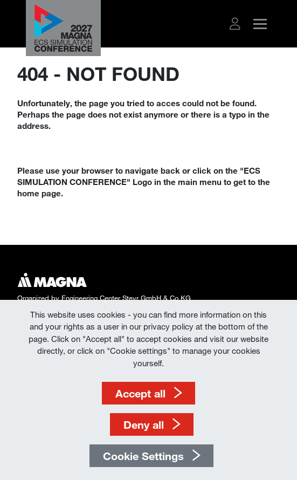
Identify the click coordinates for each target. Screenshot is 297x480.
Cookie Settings (143, 455)
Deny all (143, 424)
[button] (235, 23)
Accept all (140, 393)
